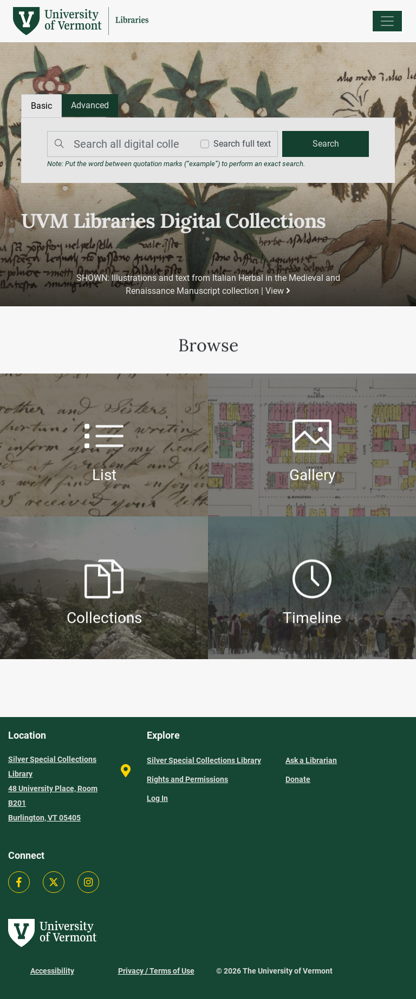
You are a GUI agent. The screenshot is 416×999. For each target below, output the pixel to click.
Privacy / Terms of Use (156, 971)
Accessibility (52, 971)
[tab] (90, 105)
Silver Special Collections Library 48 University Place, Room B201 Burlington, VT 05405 (53, 788)
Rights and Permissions (187, 779)
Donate (297, 779)
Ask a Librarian (311, 760)
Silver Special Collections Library (204, 760)
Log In (157, 798)
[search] (325, 144)
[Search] (117, 144)
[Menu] (387, 21)
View (277, 291)
